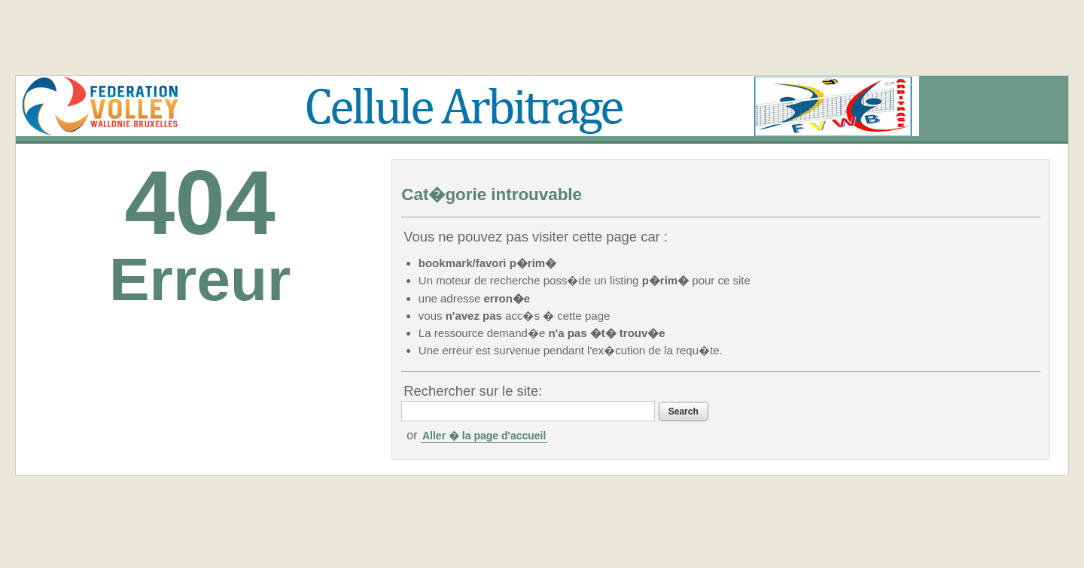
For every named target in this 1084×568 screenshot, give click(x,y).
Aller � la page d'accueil (484, 436)
